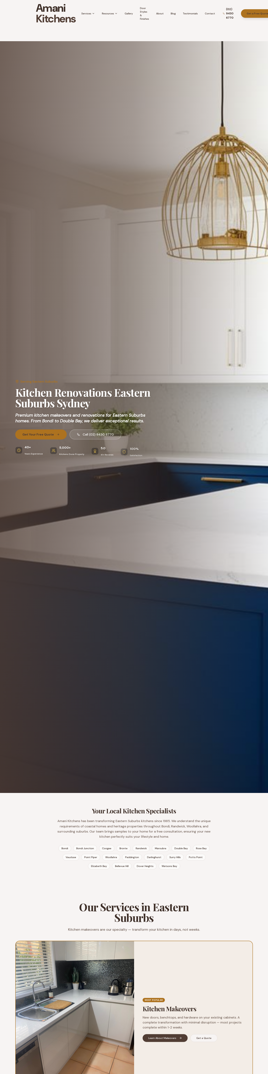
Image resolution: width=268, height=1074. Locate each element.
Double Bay (181, 848)
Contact (210, 13)
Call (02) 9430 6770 (95, 435)
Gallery (129, 13)
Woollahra (111, 857)
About (160, 13)
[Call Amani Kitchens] (229, 13)
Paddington (132, 857)
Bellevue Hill (122, 866)
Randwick (141, 848)
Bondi (65, 848)
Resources (110, 13)
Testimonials (190, 13)
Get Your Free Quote (41, 435)
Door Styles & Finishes (144, 13)
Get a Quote (203, 1039)
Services (88, 13)
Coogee (106, 848)
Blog (173, 13)
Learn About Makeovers (165, 1039)
